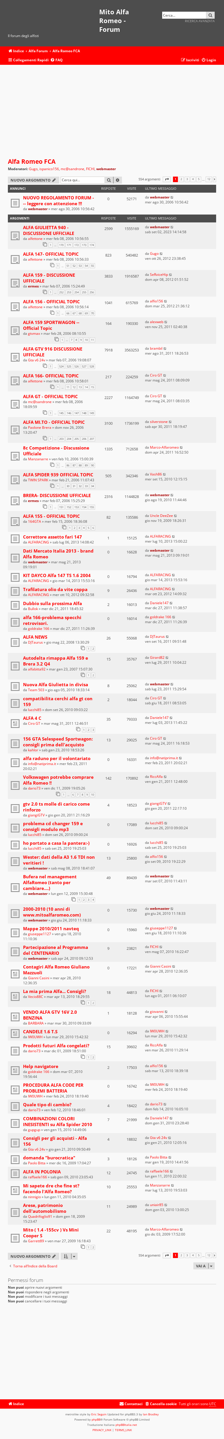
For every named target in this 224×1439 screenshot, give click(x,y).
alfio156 (156, 301)
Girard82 (157, 657)
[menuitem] (56, 60)
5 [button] (199, 179)
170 (61, 245)
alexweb (156, 321)
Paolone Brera (39, 427)
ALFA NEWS (35, 637)
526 (76, 366)
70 (92, 313)
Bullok (33, 608)
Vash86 (156, 474)
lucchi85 (34, 709)
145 (61, 413)
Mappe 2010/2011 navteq (51, 928)
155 (92, 507)
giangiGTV (36, 815)
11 (92, 340)
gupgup (34, 1129)
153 (76, 507)
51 (67, 266)
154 (84, 507)
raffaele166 (37, 1177)
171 (69, 245)
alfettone (35, 238)
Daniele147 (159, 602)
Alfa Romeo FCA (31, 161)
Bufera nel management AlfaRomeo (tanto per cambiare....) (50, 882)
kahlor (33, 750)
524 (61, 366)
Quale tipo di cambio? (47, 1104)
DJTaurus (35, 642)
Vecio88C (35, 996)
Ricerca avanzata (200, 21)
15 (92, 387)
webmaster (106, 168)
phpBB (96, 1419)
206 (84, 439)
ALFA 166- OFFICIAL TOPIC (51, 376)
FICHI (90, 169)
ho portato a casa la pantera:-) (56, 843)
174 (92, 245)
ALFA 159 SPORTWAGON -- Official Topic (51, 325)
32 (80, 486)
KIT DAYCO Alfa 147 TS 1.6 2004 (57, 575)
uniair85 (156, 1204)
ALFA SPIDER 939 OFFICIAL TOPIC (58, 475)
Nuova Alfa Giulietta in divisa (55, 684)
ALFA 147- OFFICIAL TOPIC (51, 254)
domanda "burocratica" (49, 1158)
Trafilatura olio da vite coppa (55, 589)
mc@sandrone (72, 169)
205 (76, 439)
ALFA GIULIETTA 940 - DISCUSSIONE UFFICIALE (48, 230)
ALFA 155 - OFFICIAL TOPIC (51, 516)
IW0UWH (35, 1036)
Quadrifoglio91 (40, 1216)
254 (76, 292)
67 (74, 313)
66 (67, 313)
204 (69, 439)
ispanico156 (49, 169)
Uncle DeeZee (161, 515)
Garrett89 (36, 1240)
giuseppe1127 (39, 933)
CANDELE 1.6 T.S (40, 1031)
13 (80, 387)
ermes (33, 286)
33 (86, 486)
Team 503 (36, 689)
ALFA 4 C (32, 718)
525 (69, 366)
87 (74, 465)
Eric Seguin (98, 1414)
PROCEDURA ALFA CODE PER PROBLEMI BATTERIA (53, 1088)
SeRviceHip (159, 274)
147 (76, 413)
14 (86, 387)
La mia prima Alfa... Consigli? (54, 991)
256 (92, 292)
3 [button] (187, 179)
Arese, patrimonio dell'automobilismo (44, 1208)
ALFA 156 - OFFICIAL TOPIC (51, 301)
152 (69, 507)
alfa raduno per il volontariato (56, 758)
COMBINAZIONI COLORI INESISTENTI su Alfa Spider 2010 (57, 1121)
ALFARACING (38, 542)
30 (67, 486)
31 (74, 486)
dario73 (34, 788)
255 (84, 292)
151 (61, 507)
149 (92, 413)
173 (84, 245)
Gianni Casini (38, 977)
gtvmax (34, 333)
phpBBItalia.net (126, 1425)
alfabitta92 (37, 669)
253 (69, 292)
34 (92, 486)
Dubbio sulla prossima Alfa (52, 603)
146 (69, 413)
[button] (167, 179)
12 (74, 387)
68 (80, 313)
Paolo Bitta (37, 1163)
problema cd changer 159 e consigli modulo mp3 (53, 826)
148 (84, 413)
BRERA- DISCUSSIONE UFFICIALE (57, 495)
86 (67, 465)
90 (92, 465)
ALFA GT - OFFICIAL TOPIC (50, 396)
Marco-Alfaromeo (164, 447)
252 (61, 292)
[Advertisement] (112, 111)
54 (86, 266)
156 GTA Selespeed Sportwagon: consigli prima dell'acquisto (58, 742)
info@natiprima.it (42, 763)
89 (86, 465)
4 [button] (193, 179)
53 (80, 266)
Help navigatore (40, 1066)
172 (76, 245)
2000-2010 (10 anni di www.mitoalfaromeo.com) (52, 912)
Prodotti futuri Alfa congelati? (56, 1045)
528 (92, 366)
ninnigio (34, 1196)
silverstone (159, 421)
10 (86, 340)
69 (86, 313)
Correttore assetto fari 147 (52, 537)
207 (92, 439)
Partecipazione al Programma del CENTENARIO (55, 950)
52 (74, 266)
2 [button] (181, 179)
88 (80, 465)
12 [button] (208, 179)
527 (84, 366)
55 (92, 266)
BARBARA (36, 1023)
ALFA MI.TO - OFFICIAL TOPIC (54, 422)
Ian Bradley (151, 1414)
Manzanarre (38, 459)
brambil (156, 348)
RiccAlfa (156, 776)
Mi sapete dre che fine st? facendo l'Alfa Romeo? (51, 1188)
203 (61, 439)
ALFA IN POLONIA (42, 1172)
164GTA (34, 521)
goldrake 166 (38, 628)
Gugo (33, 169)
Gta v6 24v (36, 360)
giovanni (157, 1011)
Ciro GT (156, 375)
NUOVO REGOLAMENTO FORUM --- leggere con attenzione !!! (58, 200)
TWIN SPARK (38, 480)
